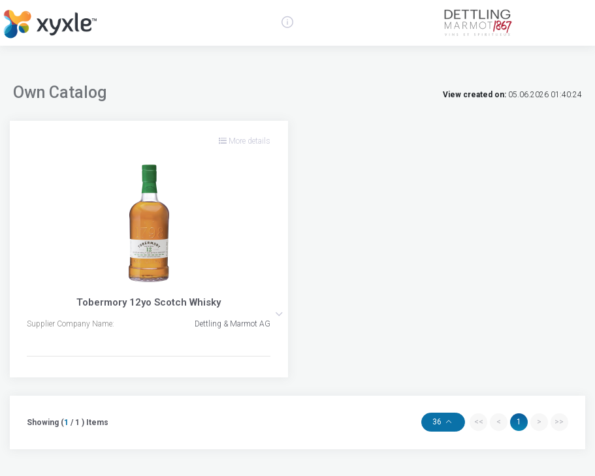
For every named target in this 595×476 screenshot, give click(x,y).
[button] (279, 314)
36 (437, 421)
